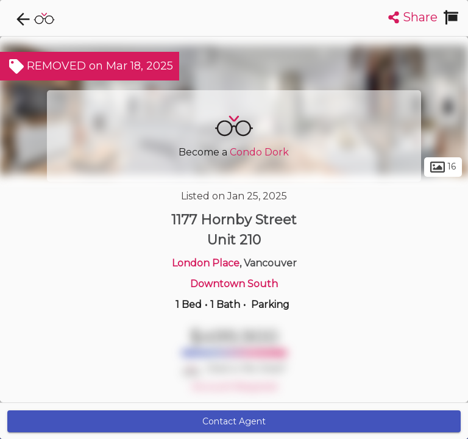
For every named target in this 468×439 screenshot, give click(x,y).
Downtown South (234, 284)
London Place (205, 263)
